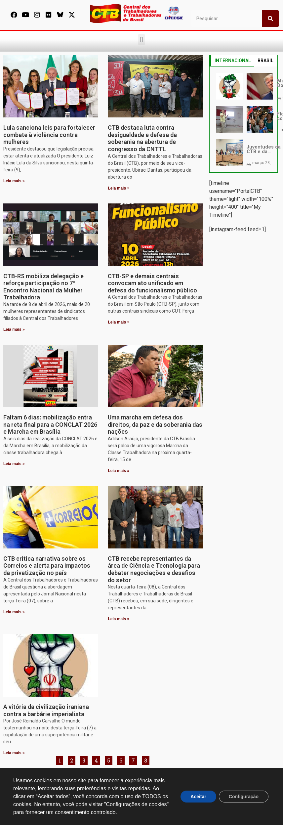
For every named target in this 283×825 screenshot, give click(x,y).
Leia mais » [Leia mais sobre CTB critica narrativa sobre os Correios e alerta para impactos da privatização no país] (14, 612)
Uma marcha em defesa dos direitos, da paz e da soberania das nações (155, 424)
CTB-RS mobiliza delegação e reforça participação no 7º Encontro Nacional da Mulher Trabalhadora (43, 287)
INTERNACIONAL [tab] (233, 60)
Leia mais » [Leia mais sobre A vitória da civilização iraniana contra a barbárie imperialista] (14, 753)
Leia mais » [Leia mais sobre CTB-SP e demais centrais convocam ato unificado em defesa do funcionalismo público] (118, 322)
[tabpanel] (243, 119)
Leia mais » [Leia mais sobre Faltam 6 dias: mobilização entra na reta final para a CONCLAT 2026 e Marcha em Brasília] (14, 463)
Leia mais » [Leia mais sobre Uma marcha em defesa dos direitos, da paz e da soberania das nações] (118, 470)
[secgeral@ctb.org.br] (91, 780)
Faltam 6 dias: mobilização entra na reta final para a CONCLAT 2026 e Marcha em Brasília (50, 424)
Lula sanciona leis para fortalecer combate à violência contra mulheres (49, 134)
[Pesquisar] (270, 18)
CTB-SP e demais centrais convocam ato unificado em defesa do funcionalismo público (152, 283)
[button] (141, 39)
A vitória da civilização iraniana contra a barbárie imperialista (46, 710)
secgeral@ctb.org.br (113, 789)
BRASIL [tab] (265, 60)
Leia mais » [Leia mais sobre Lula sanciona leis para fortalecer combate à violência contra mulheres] (14, 181)
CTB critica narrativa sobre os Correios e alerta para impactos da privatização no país (46, 565)
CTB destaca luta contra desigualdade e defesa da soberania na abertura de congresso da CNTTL (142, 138)
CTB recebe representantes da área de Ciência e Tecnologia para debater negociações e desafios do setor (154, 569)
